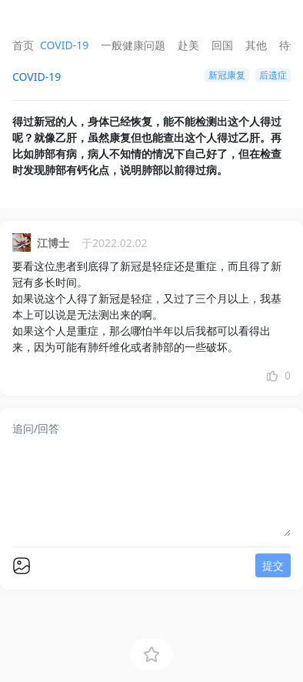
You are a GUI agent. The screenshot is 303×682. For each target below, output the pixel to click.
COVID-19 (64, 45)
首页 (23, 45)
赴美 (188, 45)
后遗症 (273, 75)
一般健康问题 (133, 45)
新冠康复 (226, 75)
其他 (256, 45)
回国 (222, 45)
